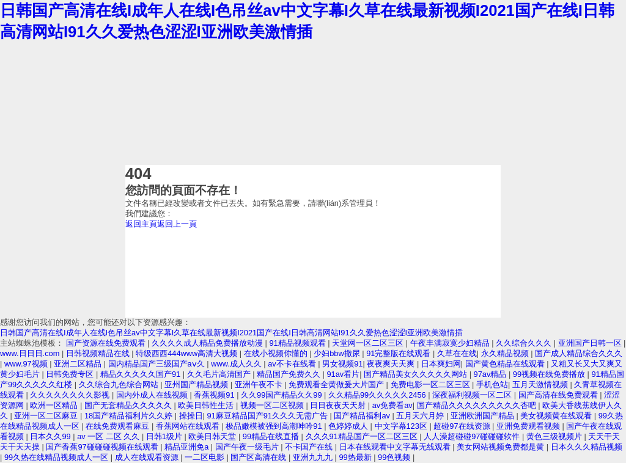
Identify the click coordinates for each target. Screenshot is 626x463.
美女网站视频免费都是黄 (502, 446)
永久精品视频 (506, 353)
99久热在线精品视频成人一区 (57, 457)
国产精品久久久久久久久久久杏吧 (478, 405)
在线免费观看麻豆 (119, 426)
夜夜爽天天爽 (392, 363)
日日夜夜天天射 (339, 405)
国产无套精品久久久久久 (129, 405)
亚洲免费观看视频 (529, 426)
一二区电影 (206, 457)
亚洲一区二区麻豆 (47, 415)
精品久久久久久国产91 (141, 374)
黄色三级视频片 (555, 436)
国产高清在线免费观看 (559, 394)
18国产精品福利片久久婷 (129, 415)
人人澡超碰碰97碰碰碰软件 (473, 436)
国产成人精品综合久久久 (578, 353)
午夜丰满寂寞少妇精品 (451, 343)
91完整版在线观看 (399, 353)
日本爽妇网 (441, 363)
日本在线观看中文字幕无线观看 (396, 446)
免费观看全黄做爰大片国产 (337, 384)
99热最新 (356, 457)
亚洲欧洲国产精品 (484, 415)
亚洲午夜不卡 (260, 384)
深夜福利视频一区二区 (473, 394)
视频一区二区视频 (273, 405)
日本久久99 (51, 436)
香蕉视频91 (215, 394)
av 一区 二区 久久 (109, 436)
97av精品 (491, 374)
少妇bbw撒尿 (338, 353)
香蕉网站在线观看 (189, 426)
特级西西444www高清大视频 (188, 353)
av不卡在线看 (293, 363)
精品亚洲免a (187, 446)
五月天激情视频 (541, 384)
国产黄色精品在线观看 (506, 363)
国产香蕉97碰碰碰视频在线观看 (103, 446)
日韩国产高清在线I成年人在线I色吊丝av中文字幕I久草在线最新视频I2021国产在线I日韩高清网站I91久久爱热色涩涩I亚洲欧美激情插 (231, 332)
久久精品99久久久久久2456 (378, 394)
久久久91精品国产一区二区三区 (363, 436)
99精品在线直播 (272, 436)
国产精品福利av (363, 415)
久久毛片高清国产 (220, 374)
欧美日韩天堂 (213, 436)
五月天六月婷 (421, 415)
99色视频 (395, 457)
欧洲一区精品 (55, 405)
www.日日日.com (31, 353)
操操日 (191, 415)
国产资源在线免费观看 (107, 343)
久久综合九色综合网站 (120, 384)
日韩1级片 (165, 436)
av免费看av (392, 405)
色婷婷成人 (349, 426)
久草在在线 (457, 353)
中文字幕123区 (402, 426)
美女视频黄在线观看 (557, 415)
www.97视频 (27, 363)
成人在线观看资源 (148, 457)
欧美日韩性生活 (207, 405)
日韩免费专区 (71, 374)
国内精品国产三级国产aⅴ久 (157, 363)
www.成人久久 (237, 363)
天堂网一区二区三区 (369, 343)
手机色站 (492, 384)
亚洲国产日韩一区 (591, 343)
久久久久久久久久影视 (71, 394)
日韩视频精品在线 (99, 353)
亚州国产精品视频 (197, 384)
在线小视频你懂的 (277, 353)
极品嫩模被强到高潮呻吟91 (275, 426)
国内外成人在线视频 (153, 394)
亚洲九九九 (314, 457)
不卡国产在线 (310, 446)
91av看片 (343, 374)
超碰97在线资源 (462, 426)
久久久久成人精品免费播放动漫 (208, 343)
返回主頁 (141, 223)
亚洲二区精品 (79, 363)
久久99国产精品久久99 (282, 394)
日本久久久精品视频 (586, 446)
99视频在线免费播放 (550, 374)
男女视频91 (342, 363)
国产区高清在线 (259, 457)
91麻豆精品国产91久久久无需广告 (268, 415)
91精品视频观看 (298, 343)
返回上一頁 (177, 223)
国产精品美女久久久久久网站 (417, 374)
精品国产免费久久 (290, 374)
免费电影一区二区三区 (432, 384)
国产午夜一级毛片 (248, 446)
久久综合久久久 (525, 343)
